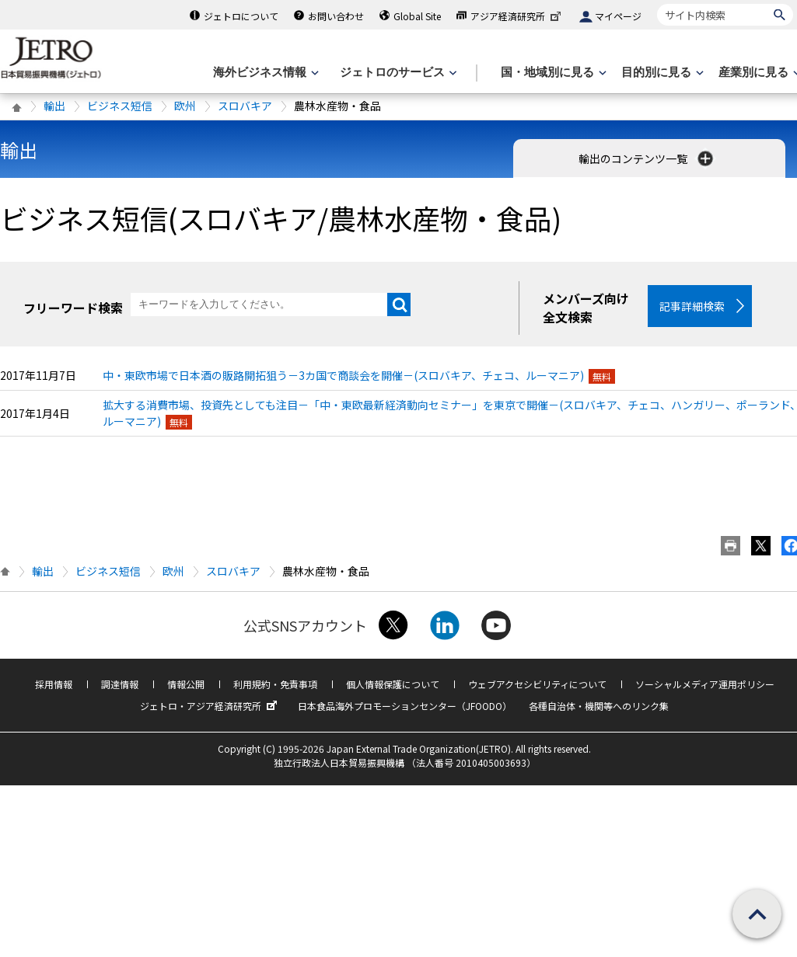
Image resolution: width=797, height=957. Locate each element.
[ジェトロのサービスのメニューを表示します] (397, 73)
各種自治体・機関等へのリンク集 (599, 705)
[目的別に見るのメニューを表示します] (661, 73)
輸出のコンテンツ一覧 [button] (647, 158)
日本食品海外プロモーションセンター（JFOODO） (405, 705)
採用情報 (53, 684)
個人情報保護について (392, 684)
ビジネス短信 (119, 105)
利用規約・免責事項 (275, 684)
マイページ (618, 16)
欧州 (185, 105)
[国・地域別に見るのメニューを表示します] (552, 73)
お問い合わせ (336, 16)
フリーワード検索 (73, 307)
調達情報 (119, 684)
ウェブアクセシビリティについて (537, 684)
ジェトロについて (241, 16)
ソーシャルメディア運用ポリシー (704, 684)
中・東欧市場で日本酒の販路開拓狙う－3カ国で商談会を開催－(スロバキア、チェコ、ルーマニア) (343, 375)
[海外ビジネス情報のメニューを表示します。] (264, 73)
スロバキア (245, 105)
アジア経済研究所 (517, 16)
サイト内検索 (656, 3)
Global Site (417, 16)
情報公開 (185, 684)
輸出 (54, 105)
